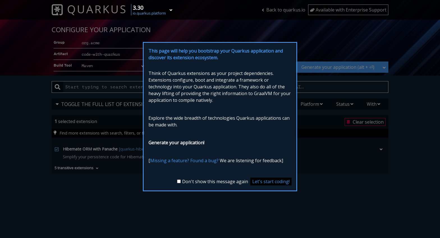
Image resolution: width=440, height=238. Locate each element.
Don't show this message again (215, 181)
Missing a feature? (169, 160)
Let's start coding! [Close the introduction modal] (271, 181)
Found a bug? (204, 160)
